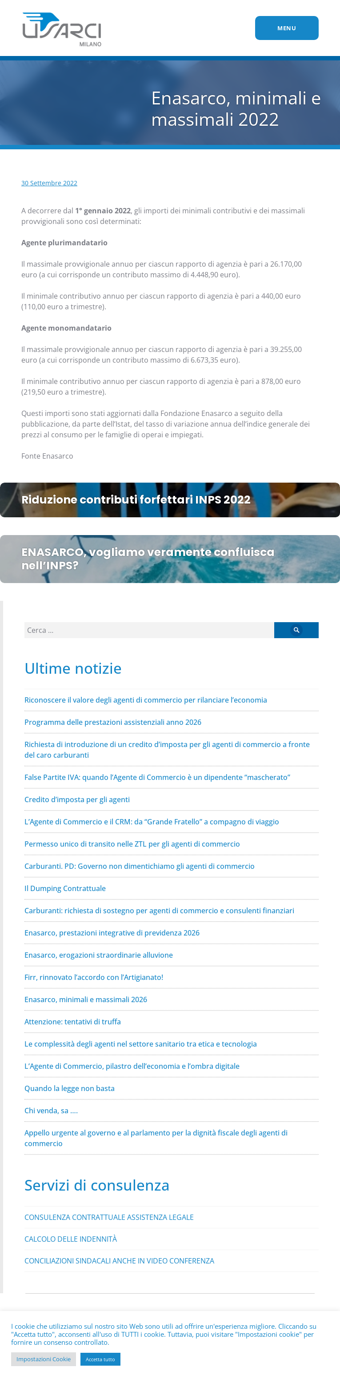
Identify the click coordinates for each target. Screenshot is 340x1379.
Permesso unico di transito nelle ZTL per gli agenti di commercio (132, 844)
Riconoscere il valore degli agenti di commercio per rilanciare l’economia (145, 700)
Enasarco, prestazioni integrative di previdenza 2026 (112, 933)
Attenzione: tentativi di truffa (72, 1022)
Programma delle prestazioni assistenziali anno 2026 (112, 722)
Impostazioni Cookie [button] (43, 1359)
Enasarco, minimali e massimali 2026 (85, 999)
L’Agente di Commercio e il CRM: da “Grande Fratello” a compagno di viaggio (151, 822)
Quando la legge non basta (69, 1088)
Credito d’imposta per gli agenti (77, 799)
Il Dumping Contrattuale (65, 888)
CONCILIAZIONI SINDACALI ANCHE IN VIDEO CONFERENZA (119, 1261)
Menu (286, 28)
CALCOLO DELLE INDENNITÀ (70, 1239)
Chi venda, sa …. (51, 1110)
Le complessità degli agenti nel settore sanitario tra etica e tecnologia (140, 1044)
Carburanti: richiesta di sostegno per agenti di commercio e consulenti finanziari (159, 910)
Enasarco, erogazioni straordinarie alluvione (98, 955)
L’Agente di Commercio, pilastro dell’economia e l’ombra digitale (132, 1066)
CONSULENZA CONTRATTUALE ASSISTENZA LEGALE (109, 1217)
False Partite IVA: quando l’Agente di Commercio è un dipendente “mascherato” (157, 777)
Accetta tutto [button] (100, 1359)
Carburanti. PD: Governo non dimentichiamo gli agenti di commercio (139, 866)
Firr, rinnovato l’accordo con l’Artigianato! (93, 977)
